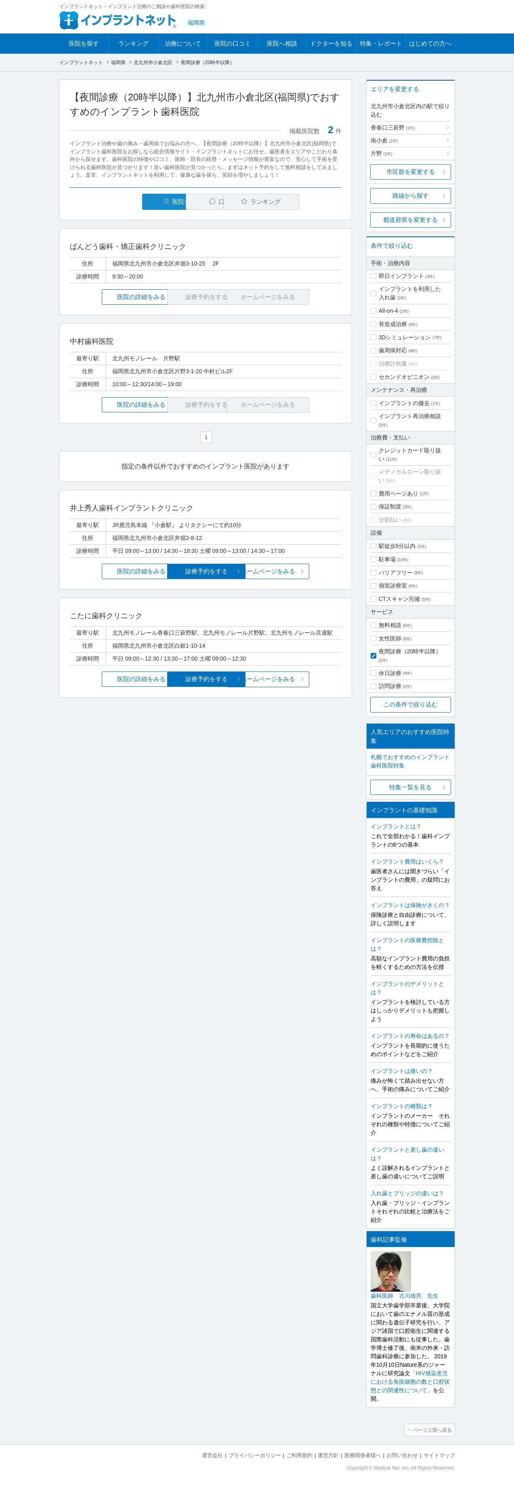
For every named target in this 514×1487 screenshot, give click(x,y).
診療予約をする (206, 571)
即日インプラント (401, 276)
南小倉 (384, 140)
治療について (183, 43)
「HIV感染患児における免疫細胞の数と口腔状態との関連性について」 (410, 1381)
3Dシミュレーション (405, 337)
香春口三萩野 (393, 127)
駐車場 (387, 559)
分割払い (390, 520)
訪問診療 (390, 686)
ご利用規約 (299, 1455)
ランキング (133, 43)
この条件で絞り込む (410, 704)
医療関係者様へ (362, 1455)
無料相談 (390, 625)
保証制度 (390, 506)
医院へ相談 (282, 43)
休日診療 (390, 673)
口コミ (210, 201)
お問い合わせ (402, 1455)
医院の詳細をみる (114, 296)
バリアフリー (396, 572)
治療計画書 (393, 363)
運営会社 (212, 1455)
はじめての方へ (430, 43)
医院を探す (84, 43)
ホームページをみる (296, 571)
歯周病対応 (393, 350)
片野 (381, 153)
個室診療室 (393, 585)
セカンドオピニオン (404, 377)
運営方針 (328, 1455)
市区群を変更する (410, 171)
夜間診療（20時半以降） (410, 651)
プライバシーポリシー (255, 1455)
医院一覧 (125, 201)
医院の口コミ (232, 43)
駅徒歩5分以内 (397, 546)
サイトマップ (439, 1455)
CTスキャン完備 (399, 599)
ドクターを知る (331, 43)
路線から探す (410, 195)
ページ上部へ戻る (432, 1430)
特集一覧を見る (410, 787)
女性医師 (390, 638)
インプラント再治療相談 (410, 416)
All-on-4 (388, 310)
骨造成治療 (393, 324)
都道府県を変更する (410, 219)
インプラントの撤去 (404, 403)
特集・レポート (381, 43)
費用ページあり (398, 493)
